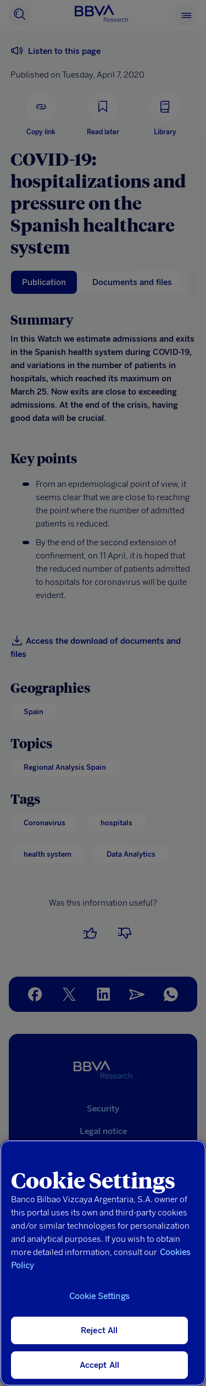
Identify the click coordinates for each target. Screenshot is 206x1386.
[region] (103, 1263)
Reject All (99, 1330)
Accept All (100, 1365)
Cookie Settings (99, 1296)
